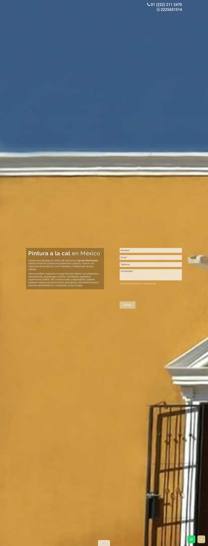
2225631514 (169, 9)
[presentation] (141, 276)
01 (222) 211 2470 (164, 4)
